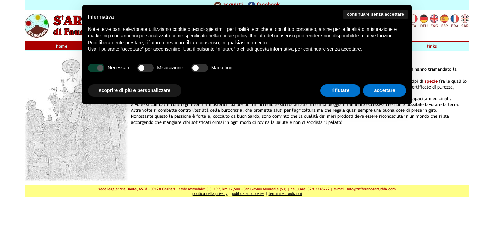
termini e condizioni (285, 193)
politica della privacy (210, 193)
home (61, 46)
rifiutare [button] (340, 90)
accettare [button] (384, 90)
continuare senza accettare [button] (375, 14)
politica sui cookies (248, 193)
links (432, 46)
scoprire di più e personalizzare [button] (134, 90)
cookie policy (233, 35)
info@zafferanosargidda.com (371, 189)
